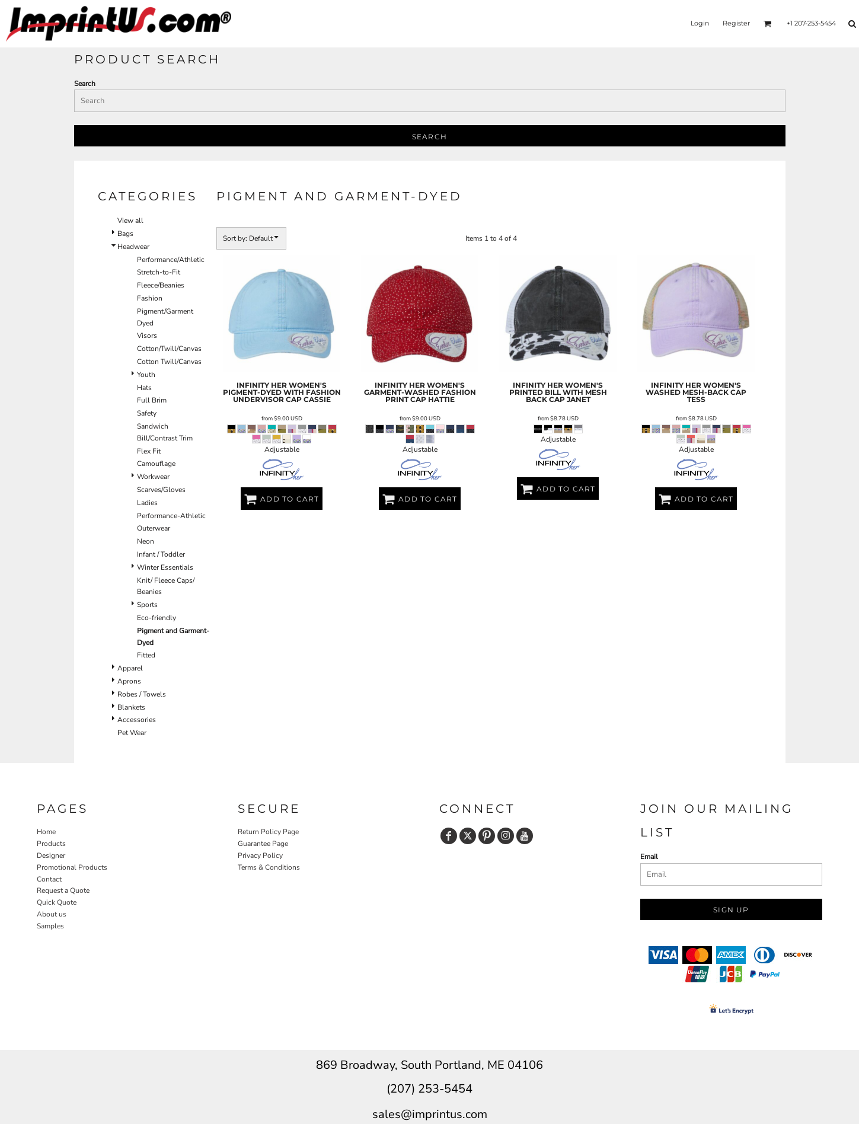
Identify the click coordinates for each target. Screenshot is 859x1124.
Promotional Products (72, 867)
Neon (145, 541)
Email (649, 856)
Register (736, 23)
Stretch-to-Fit (158, 272)
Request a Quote (63, 890)
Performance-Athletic (171, 516)
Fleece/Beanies (160, 285)
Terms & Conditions (269, 867)
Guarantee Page (263, 843)
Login (700, 23)
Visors (147, 335)
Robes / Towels (141, 694)
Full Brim (152, 400)
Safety (147, 413)
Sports (147, 604)
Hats (144, 387)
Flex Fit (149, 451)
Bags (125, 233)
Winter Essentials (165, 567)
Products (51, 843)
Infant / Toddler (161, 554)
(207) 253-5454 (429, 1089)
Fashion (149, 298)
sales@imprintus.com (429, 1114)
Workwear (153, 476)
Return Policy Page (268, 831)
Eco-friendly (156, 617)
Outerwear (153, 528)
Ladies (147, 502)
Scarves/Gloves (161, 489)
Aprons (129, 681)
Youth (146, 374)
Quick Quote (56, 902)
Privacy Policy (260, 855)
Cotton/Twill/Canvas (169, 348)
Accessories (136, 719)
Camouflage (156, 463)
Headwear (133, 246)
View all (130, 220)
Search (84, 83)
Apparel (130, 668)
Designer (51, 855)
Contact (49, 879)
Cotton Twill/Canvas (169, 361)
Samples (50, 926)
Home (46, 831)
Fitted (146, 655)
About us (51, 914)
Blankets (131, 707)
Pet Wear (131, 732)
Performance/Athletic (171, 259)
